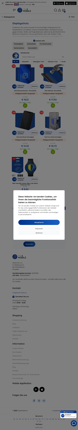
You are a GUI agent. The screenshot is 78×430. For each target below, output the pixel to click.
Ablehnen (39, 233)
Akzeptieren (39, 222)
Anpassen (39, 229)
